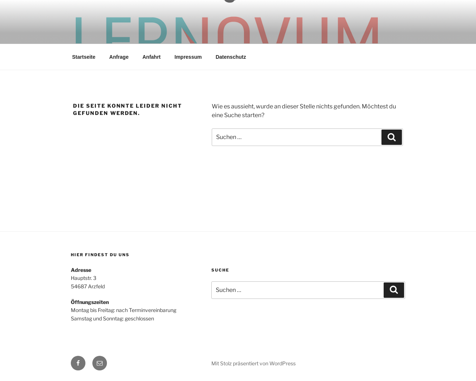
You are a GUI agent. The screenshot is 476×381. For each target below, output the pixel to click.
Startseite (84, 57)
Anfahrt (151, 57)
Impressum (188, 57)
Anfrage (118, 57)
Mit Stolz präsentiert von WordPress (253, 363)
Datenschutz (231, 57)
